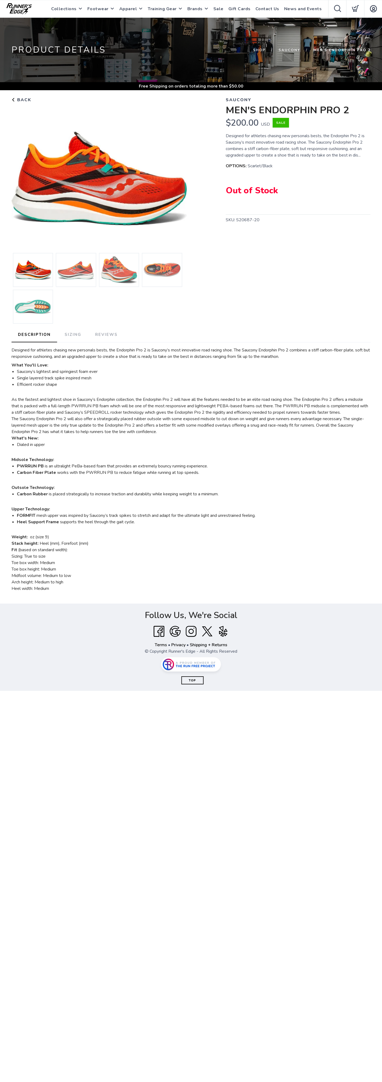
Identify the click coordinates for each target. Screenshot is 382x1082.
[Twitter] (207, 631)
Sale (218, 9)
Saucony (290, 50)
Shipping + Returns (208, 645)
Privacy (178, 645)
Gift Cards (239, 9)
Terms (161, 645)
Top (192, 680)
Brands (195, 9)
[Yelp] (223, 631)
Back (21, 100)
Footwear (98, 9)
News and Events (303, 9)
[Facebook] (159, 631)
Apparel (128, 9)
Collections (64, 9)
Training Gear (162, 9)
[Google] (175, 631)
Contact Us (267, 9)
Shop (259, 50)
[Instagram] (191, 631)
